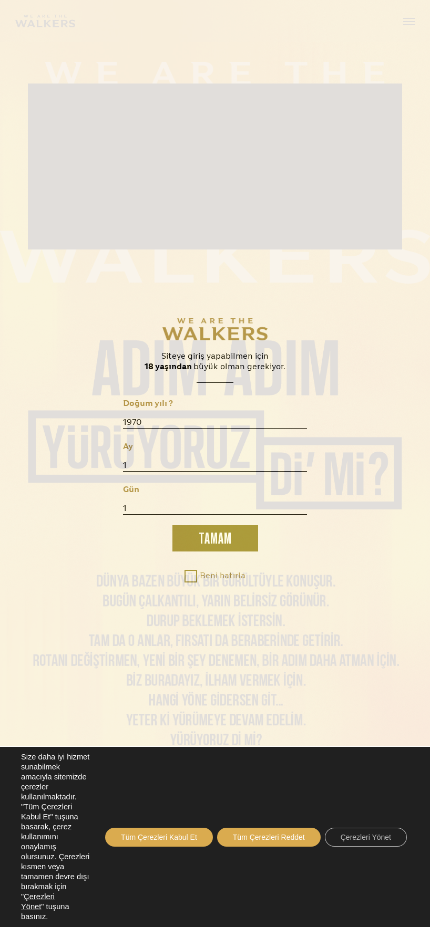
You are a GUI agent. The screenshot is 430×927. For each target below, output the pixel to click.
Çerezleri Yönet (366, 837)
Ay (128, 447)
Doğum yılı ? (148, 404)
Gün (131, 490)
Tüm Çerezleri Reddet (269, 837)
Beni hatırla (222, 576)
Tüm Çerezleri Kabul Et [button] (159, 837)
